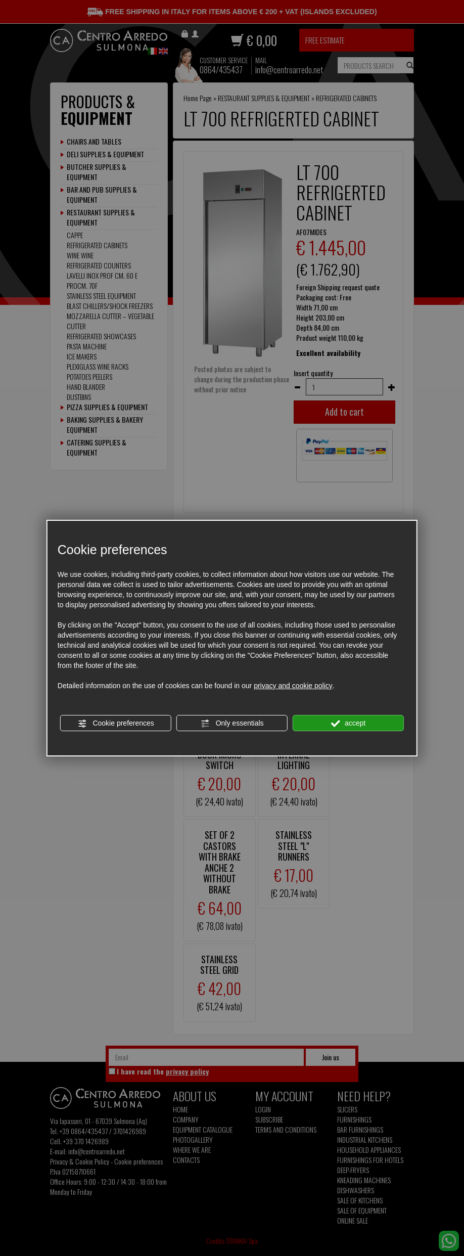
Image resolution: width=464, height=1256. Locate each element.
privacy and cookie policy (293, 686)
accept (348, 723)
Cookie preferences (116, 723)
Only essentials (232, 723)
